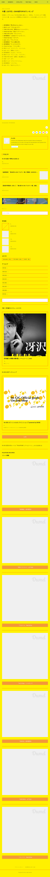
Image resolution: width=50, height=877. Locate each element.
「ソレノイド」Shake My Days (25, 859)
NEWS (36, 2)
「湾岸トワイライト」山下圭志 (25, 569)
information (7, 259)
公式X (25, 439)
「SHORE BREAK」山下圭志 (25, 801)
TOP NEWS (17, 259)
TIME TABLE (28, 2)
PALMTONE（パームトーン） (25, 447)
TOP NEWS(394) (12, 122)
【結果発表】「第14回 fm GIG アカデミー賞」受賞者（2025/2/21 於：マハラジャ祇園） (25, 172)
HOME (3, 2)
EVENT (27, 259)
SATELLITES (19, 2)
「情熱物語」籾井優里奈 (25, 511)
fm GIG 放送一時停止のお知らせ (10, 158)
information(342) (5, 122)
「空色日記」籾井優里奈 (25, 743)
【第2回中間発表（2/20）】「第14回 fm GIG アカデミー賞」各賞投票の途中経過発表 (24, 186)
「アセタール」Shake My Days (25, 627)
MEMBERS (10, 2)
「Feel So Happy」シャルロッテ (25, 685)
